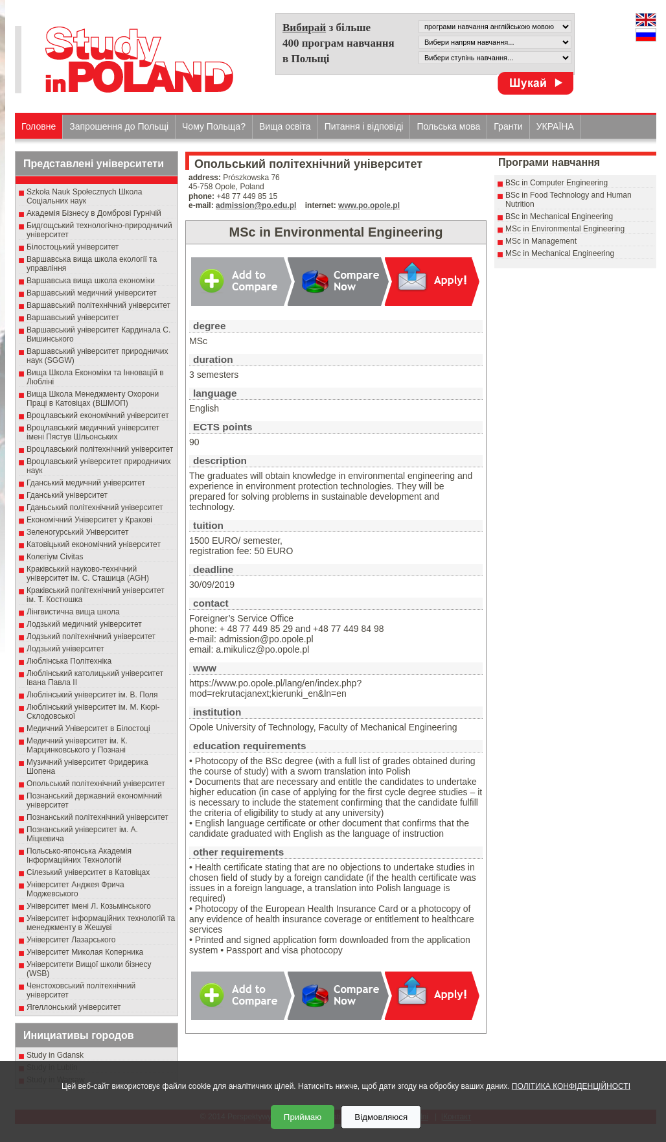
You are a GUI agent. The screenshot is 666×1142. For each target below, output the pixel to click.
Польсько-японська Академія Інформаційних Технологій (79, 855)
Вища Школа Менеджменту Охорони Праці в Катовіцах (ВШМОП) (93, 399)
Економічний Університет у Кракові (89, 519)
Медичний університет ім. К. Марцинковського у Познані (77, 745)
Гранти (508, 126)
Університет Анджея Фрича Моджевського (75, 889)
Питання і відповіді (364, 126)
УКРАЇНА (555, 126)
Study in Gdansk (55, 1055)
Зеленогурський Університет (77, 532)
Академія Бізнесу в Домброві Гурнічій (94, 213)
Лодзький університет (65, 648)
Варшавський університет (73, 317)
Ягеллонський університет (74, 1007)
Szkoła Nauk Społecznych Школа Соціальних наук (85, 196)
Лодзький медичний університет (84, 624)
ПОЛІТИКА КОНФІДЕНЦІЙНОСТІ (571, 1086)
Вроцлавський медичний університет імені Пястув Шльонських (93, 432)
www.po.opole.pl (369, 205)
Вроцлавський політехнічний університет (100, 449)
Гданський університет (67, 495)
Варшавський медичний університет (92, 292)
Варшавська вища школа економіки (91, 280)
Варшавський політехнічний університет (98, 305)
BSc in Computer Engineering (556, 182)
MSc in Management (541, 241)
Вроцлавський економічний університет (98, 415)
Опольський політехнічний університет (96, 783)
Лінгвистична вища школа (73, 611)
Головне (38, 126)
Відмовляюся (381, 1117)
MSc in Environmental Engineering (565, 228)
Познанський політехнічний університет (97, 817)
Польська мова (448, 126)
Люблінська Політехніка (69, 661)
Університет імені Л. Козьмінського (89, 906)
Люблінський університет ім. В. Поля (92, 694)
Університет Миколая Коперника (85, 952)
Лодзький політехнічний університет (91, 636)
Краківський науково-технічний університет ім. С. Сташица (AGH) (88, 574)
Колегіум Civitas (55, 556)
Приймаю (302, 1117)
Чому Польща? (214, 126)
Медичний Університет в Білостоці (88, 728)
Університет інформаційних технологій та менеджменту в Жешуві (101, 923)
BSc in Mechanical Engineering (559, 216)
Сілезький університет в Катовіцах (88, 872)
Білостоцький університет (73, 246)
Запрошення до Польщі (118, 126)
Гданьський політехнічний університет (95, 507)
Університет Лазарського (71, 939)
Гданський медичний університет (86, 482)
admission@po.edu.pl (256, 205)
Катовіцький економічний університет (94, 544)
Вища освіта (285, 126)
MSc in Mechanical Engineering (559, 253)
